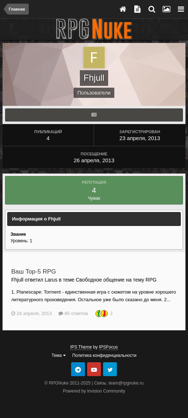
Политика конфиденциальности (104, 355)
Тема (59, 355)
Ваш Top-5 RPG (33, 271)
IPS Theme (81, 347)
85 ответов (73, 313)
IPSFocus (108, 347)
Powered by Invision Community (94, 391)
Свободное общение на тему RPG (116, 280)
